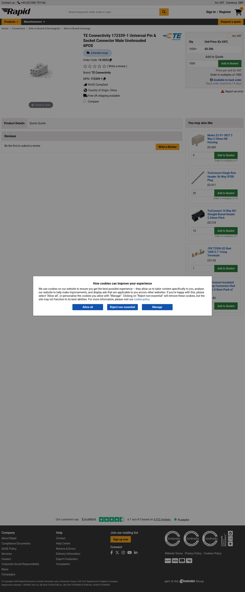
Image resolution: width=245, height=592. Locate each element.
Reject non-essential (122, 307)
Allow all (88, 307)
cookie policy (142, 299)
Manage (157, 307)
